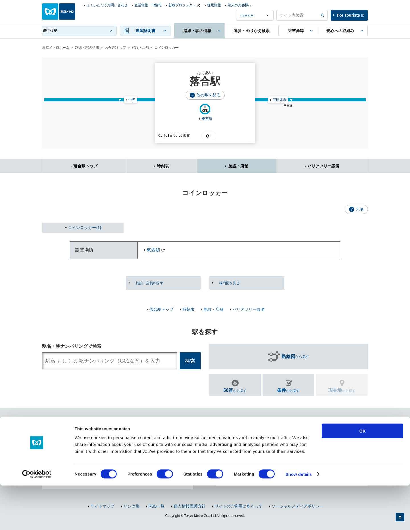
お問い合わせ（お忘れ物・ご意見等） (249, 434)
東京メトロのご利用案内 (249, 456)
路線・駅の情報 (87, 48)
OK (362, 475)
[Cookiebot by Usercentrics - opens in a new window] (37, 519)
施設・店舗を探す (149, 283)
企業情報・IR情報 (148, 5)
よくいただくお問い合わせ (107, 5)
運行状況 (49, 30)
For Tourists (348, 15)
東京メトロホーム (55, 48)
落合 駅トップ (115, 48)
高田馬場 (279, 100)
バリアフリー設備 (323, 166)
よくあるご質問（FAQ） (327, 434)
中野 (131, 100)
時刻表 (163, 166)
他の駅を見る (208, 95)
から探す (295, 356)
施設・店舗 (140, 48)
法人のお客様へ (240, 5)
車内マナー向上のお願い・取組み (321, 456)
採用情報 (214, 5)
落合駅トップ (85, 166)
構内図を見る (229, 283)
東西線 (207, 119)
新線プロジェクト (182, 5)
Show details (299, 518)
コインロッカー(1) (84, 227)
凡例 (360, 209)
